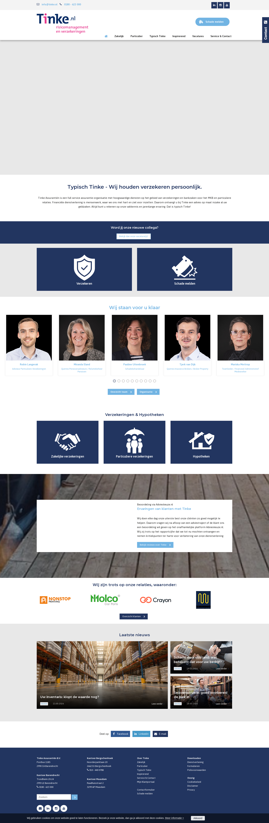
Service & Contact (146, 777)
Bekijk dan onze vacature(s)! (133, 236)
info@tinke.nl (49, 4)
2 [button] (119, 381)
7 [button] (142, 381)
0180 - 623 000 (72, 4)
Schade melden (145, 793)
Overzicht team (118, 391)
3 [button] (124, 381)
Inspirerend (143, 774)
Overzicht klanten (131, 616)
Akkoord (198, 818)
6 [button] (137, 381)
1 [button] (115, 381)
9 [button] (150, 381)
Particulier (142, 766)
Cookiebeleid (194, 781)
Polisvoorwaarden (196, 770)
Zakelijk (141, 762)
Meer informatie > (174, 818)
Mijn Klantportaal (146, 781)
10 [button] (155, 381)
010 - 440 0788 (96, 770)
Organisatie (146, 391)
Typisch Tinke (144, 770)
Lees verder (157, 703)
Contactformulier (146, 789)
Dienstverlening (195, 762)
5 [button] (133, 381)
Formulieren (193, 766)
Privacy (191, 789)
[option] (29, 345)
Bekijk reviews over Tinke (153, 544)
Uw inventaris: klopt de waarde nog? (69, 697)
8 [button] (146, 381)
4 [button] (128, 381)
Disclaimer (192, 785)
